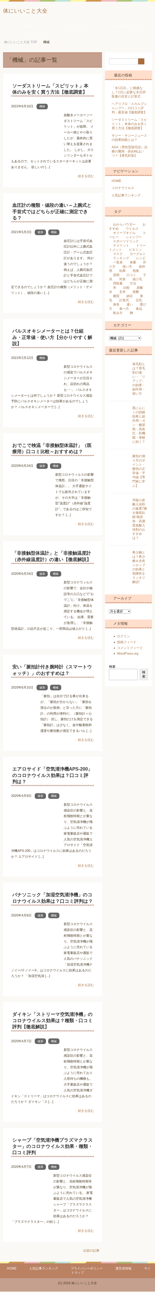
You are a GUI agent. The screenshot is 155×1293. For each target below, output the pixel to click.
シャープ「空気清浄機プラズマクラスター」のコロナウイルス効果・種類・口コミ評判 (52, 1148)
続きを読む (86, 177)
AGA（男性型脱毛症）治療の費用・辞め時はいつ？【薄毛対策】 (129, 153)
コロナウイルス (77, 28)
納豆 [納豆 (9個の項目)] (129, 297)
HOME (28, 27)
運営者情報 (123, 1270)
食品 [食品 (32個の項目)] (139, 310)
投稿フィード (126, 643)
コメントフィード (130, 649)
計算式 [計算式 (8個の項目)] (124, 301)
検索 (112, 668)
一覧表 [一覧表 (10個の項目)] (118, 263)
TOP (20, 43)
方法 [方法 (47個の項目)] (133, 284)
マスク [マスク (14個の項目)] (118, 255)
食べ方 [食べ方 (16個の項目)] (124, 310)
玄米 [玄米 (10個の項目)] (122, 293)
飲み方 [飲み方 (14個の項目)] (118, 314)
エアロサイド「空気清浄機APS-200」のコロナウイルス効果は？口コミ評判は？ (52, 777)
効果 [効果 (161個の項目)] (122, 272)
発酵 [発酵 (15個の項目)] (136, 293)
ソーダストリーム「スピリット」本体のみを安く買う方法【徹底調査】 (129, 125)
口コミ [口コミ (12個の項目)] (131, 276)
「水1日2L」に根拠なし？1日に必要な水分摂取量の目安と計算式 (129, 94)
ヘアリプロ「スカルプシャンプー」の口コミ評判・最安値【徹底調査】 (129, 109)
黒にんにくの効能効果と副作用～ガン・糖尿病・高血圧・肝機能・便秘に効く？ (138, 426)
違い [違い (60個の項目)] (129, 306)
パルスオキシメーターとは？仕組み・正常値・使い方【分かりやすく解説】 (52, 339)
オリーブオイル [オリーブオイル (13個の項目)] (124, 234)
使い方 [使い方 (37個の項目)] (127, 268)
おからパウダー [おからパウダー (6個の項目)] (124, 226)
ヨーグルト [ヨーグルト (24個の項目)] (138, 255)
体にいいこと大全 (32, 11)
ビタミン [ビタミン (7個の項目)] (135, 251)
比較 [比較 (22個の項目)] (126, 289)
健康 (40, 233)
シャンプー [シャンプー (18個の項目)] (134, 238)
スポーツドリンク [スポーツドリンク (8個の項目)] (126, 242)
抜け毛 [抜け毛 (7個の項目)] (137, 280)
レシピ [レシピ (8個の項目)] (141, 259)
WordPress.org (127, 655)
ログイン (123, 637)
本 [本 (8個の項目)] (114, 289)
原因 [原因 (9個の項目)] (116, 276)
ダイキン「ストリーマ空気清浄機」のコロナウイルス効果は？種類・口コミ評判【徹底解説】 (52, 1022)
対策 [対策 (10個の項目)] (122, 280)
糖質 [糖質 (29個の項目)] (116, 297)
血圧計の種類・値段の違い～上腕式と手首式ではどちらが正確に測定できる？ (52, 213)
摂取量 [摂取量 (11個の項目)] (118, 284)
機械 (42, 107)
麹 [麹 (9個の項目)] (131, 314)
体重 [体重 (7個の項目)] (133, 263)
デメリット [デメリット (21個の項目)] (121, 247)
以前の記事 (91, 1252)
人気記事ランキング (127, 28)
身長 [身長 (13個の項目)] (116, 306)
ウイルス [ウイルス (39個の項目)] (132, 230)
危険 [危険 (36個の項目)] (136, 272)
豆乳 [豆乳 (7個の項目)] (139, 301)
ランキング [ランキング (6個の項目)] (121, 259)
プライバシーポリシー (87, 1270)
